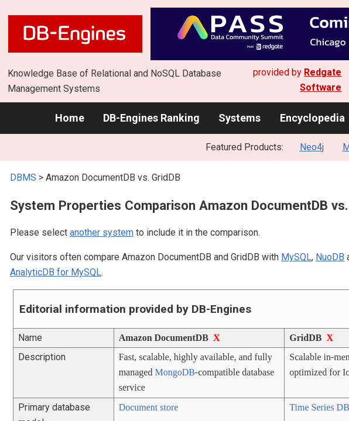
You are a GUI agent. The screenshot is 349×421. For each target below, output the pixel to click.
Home (69, 118)
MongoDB (174, 372)
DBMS (23, 177)
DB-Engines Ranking (151, 118)
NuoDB (330, 257)
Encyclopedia (312, 118)
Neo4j (312, 147)
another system (102, 232)
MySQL (296, 257)
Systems (239, 118)
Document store (149, 407)
